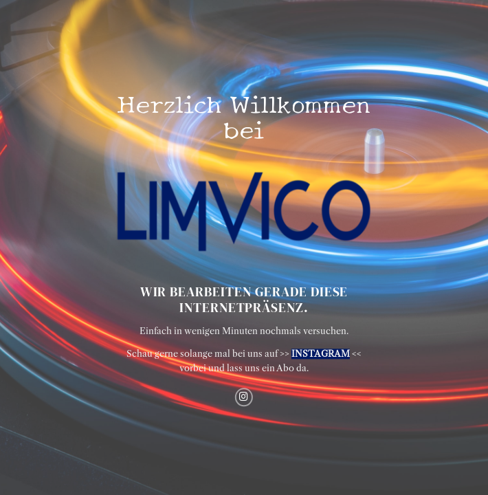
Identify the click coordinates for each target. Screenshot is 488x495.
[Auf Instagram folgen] (244, 397)
